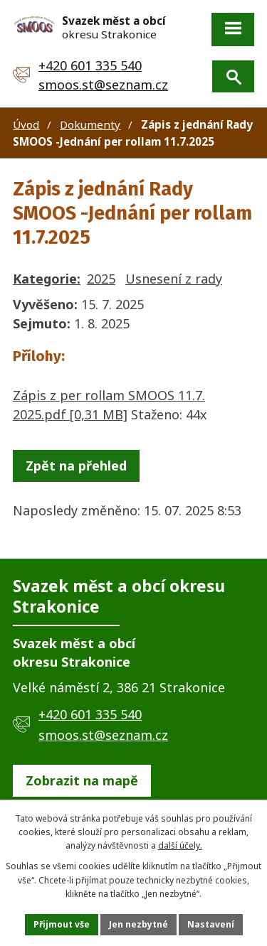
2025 (101, 278)
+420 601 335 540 (90, 65)
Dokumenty (90, 124)
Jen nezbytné (138, 924)
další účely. (180, 845)
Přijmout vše (61, 924)
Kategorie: (46, 278)
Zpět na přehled (76, 465)
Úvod (26, 124)
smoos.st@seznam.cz (103, 84)
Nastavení (210, 924)
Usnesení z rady (173, 278)
